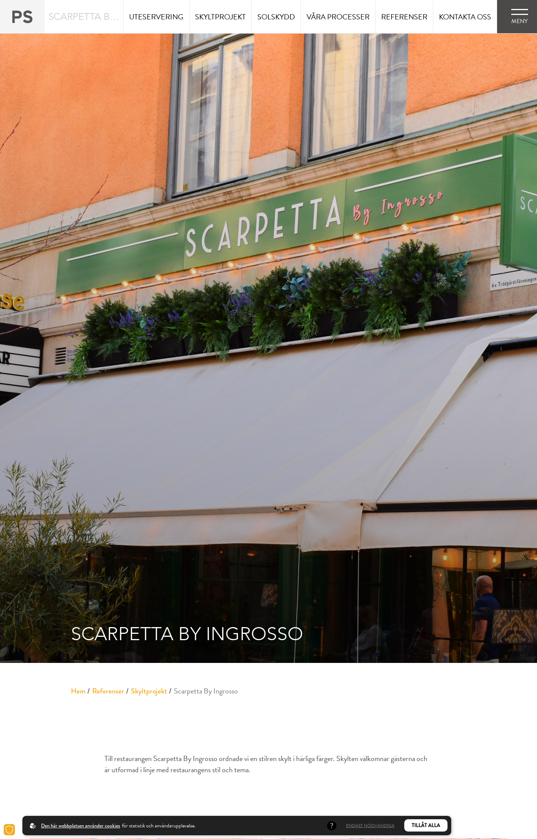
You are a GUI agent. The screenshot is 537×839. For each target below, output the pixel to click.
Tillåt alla (426, 825)
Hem (78, 691)
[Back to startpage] (22, 16)
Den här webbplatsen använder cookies (80, 825)
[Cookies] (9, 829)
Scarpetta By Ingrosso (206, 690)
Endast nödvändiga (370, 825)
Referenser (108, 691)
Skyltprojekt (149, 691)
